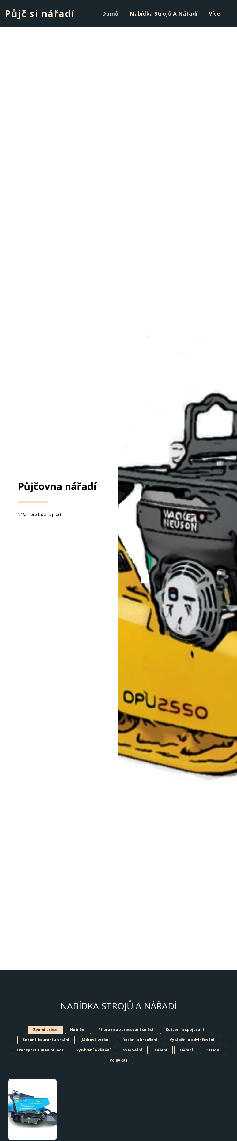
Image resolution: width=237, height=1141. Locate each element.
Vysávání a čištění (93, 1050)
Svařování (132, 1050)
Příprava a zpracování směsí (125, 1029)
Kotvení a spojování (185, 1029)
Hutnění (77, 1029)
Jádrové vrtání (96, 1039)
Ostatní (212, 1050)
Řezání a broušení (139, 1039)
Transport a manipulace (40, 1050)
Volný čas (119, 1060)
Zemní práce (45, 1029)
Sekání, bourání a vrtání (46, 1039)
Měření (186, 1050)
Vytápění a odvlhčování (192, 1039)
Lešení (161, 1050)
